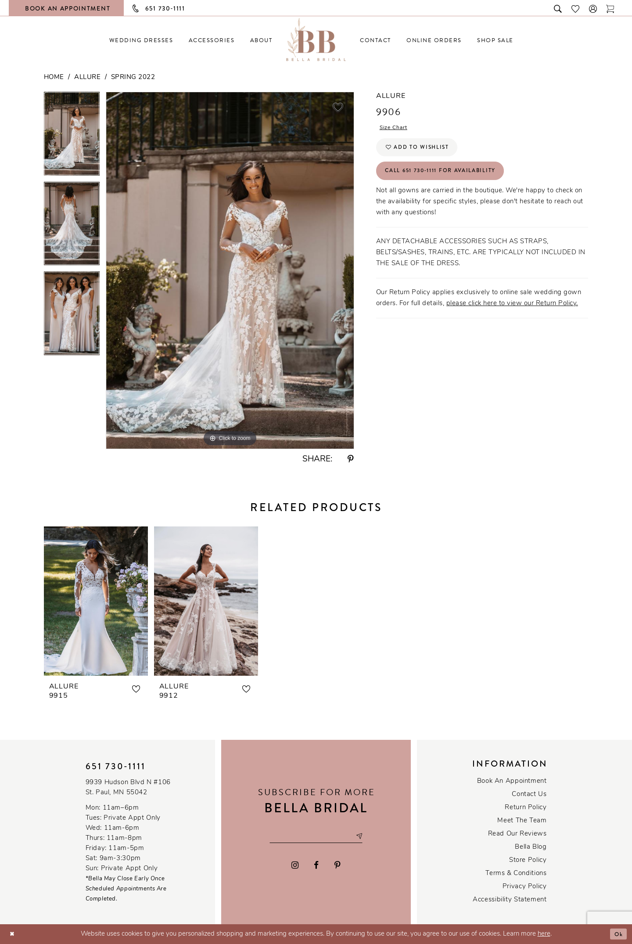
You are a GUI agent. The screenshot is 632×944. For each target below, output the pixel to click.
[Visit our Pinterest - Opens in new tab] (337, 866)
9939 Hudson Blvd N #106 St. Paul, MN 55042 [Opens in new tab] (128, 787)
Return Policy (525, 807)
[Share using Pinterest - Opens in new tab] (350, 459)
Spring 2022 (133, 77)
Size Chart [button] (396, 129)
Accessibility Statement (509, 900)
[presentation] (96, 601)
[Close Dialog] (13, 934)
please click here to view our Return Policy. (512, 313)
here (544, 934)
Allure (87, 77)
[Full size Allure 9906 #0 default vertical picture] (230, 270)
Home (54, 77)
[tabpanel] (72, 137)
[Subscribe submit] (366, 836)
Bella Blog (530, 847)
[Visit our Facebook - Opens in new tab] (317, 866)
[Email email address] (316, 836)
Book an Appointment (512, 781)
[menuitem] (141, 40)
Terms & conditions (515, 873)
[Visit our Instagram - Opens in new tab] (295, 866)
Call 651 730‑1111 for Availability (451, 179)
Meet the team (521, 821)
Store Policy (527, 860)
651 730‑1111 (116, 766)
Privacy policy (525, 886)
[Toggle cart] (610, 8)
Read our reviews (517, 834)
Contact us (529, 794)
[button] (593, 8)
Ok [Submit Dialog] (617, 934)
